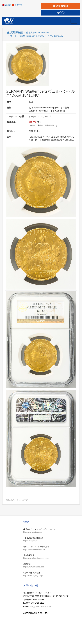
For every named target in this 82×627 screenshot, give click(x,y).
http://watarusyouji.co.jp (33, 575)
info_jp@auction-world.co (40, 606)
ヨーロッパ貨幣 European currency (27, 36)
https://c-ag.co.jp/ (30, 541)
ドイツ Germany (55, 36)
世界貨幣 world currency (38, 32)
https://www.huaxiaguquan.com (36, 558)
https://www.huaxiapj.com (33, 567)
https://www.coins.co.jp (32, 532)
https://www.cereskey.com (34, 549)
